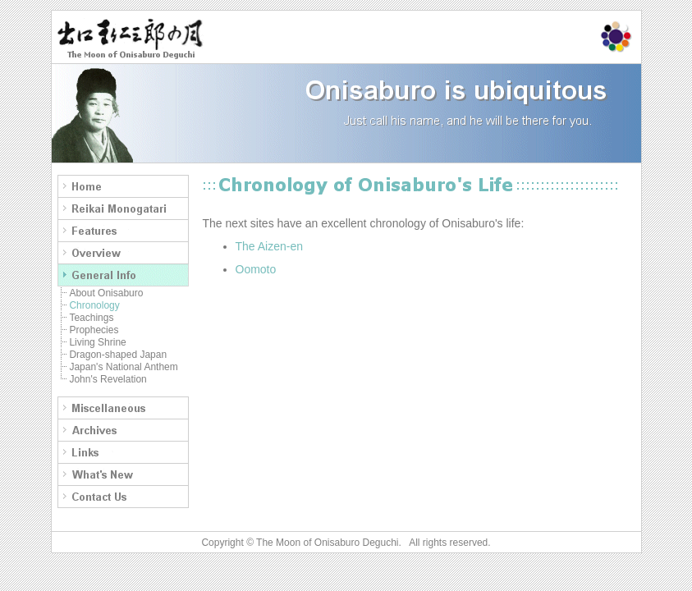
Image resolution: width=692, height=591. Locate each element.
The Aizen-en (270, 246)
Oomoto (256, 269)
